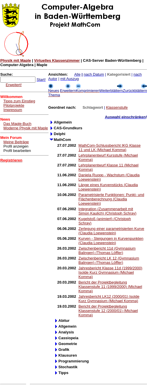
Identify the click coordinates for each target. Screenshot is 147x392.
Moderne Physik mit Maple (25, 128)
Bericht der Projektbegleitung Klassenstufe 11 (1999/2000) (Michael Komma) (110, 286)
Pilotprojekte (13, 105)
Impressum (12, 110)
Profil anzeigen (15, 146)
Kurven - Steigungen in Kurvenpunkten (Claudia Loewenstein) (110, 240)
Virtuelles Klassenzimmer (57, 60)
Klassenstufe (117, 107)
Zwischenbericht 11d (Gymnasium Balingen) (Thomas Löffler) (107, 250)
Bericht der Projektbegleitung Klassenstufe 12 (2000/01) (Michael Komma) (108, 310)
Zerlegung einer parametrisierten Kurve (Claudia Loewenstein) (111, 230)
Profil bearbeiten (17, 150)
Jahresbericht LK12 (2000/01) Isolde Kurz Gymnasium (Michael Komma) (108, 298)
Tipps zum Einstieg (19, 101)
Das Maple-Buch (17, 123)
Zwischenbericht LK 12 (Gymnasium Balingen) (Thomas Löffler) (108, 260)
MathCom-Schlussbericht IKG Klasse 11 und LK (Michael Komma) (109, 147)
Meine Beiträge (16, 142)
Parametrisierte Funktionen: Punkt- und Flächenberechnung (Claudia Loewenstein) (111, 199)
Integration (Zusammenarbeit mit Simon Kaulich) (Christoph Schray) (107, 211)
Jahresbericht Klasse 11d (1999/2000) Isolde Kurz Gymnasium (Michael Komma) (110, 272)
